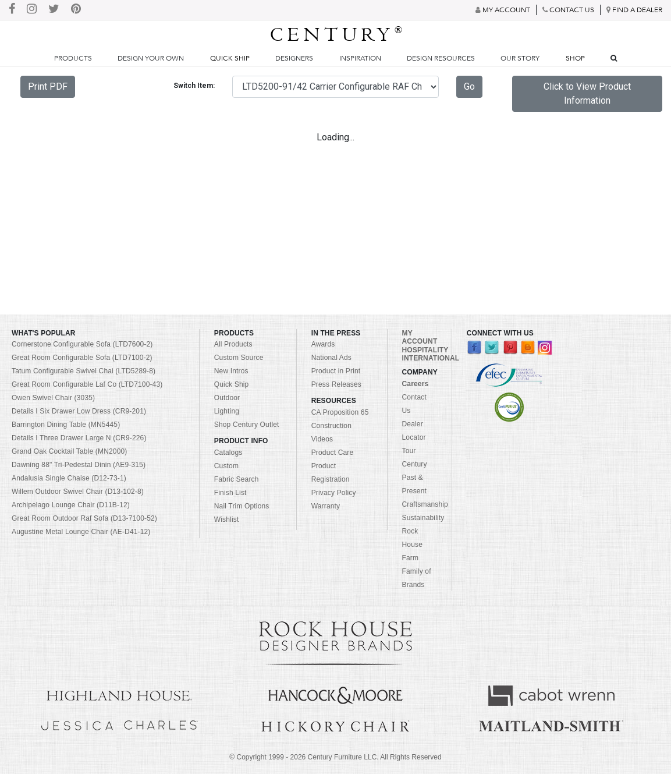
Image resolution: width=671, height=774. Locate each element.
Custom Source (239, 358)
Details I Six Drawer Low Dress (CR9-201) (79, 411)
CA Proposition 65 (340, 412)
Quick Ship (230, 58)
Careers (415, 384)
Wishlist (226, 519)
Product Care (332, 452)
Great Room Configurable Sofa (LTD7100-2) (82, 358)
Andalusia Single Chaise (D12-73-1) (69, 478)
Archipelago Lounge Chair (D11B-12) (71, 505)
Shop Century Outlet (246, 424)
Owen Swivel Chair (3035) (53, 398)
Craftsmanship (425, 504)
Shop (575, 58)
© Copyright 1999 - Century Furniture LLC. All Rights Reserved (335, 757)
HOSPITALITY (425, 350)
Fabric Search (236, 479)
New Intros (231, 371)
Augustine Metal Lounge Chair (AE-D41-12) (81, 532)
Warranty (325, 506)
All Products (233, 344)
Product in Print (336, 371)
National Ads (331, 358)
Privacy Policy (333, 493)
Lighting (226, 411)
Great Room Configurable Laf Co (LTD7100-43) (87, 384)
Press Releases (336, 384)
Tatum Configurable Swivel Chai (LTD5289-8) (83, 371)
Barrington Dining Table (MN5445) (66, 424)
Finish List (230, 493)
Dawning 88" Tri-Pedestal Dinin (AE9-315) (78, 465)
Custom (226, 466)
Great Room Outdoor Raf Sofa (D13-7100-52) (84, 518)
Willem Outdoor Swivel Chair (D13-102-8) (78, 491)
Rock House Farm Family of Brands (416, 558)
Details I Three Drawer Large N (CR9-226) (79, 438)
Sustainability (423, 518)
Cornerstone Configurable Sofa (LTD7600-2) (82, 344)
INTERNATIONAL (431, 358)
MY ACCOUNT (420, 337)
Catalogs (228, 452)
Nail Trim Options (241, 506)
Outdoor (227, 398)
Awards (323, 344)
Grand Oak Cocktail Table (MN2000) (69, 451)
